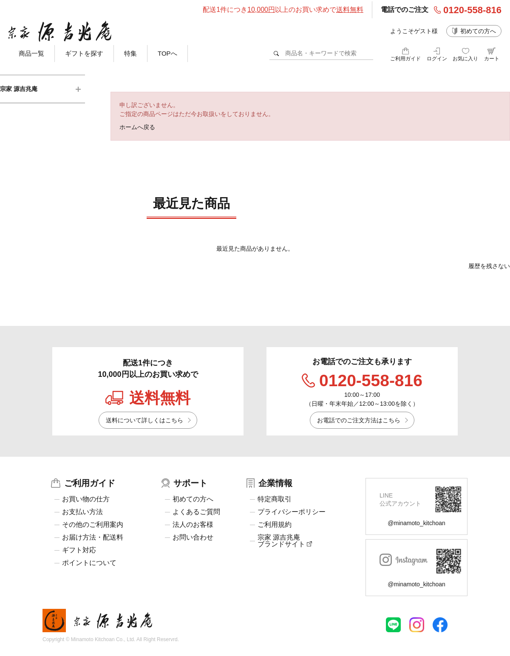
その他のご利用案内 (92, 524)
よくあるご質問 (196, 512)
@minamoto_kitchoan (416, 523)
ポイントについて (89, 563)
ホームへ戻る (137, 127)
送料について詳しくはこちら (144, 420)
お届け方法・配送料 (92, 537)
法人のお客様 (193, 524)
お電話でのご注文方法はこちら (358, 420)
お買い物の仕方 (86, 499)
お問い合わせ (193, 537)
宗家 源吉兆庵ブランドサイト (285, 541)
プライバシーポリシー (292, 512)
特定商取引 (275, 499)
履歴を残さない (489, 266)
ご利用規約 (275, 524)
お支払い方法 (82, 512)
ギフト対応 (79, 550)
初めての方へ (478, 31)
